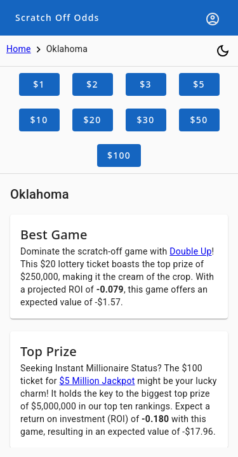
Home (18, 49)
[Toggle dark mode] (223, 51)
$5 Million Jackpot (97, 381)
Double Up (190, 251)
